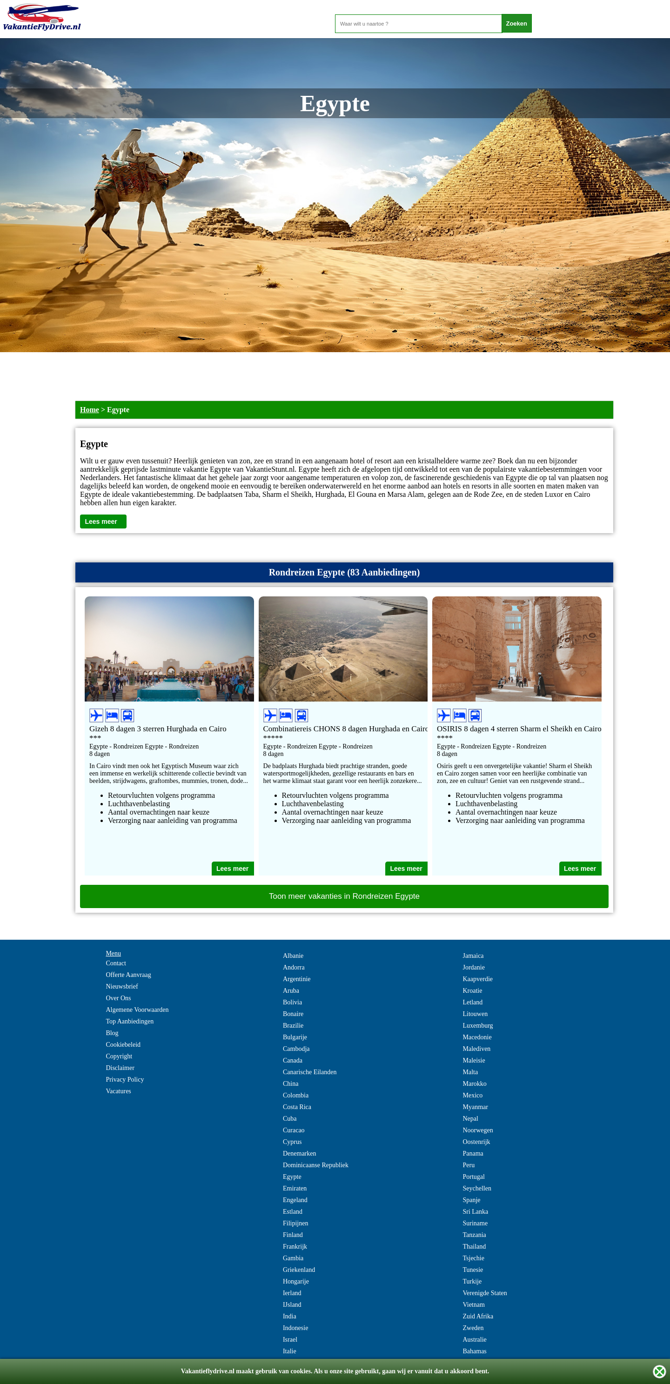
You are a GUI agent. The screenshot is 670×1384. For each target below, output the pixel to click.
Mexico (472, 1095)
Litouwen (475, 1013)
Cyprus (292, 1141)
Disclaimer (120, 1067)
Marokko (474, 1083)
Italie (289, 1351)
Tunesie (472, 1269)
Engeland (295, 1200)
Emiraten (295, 1188)
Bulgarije (295, 1037)
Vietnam (473, 1304)
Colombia (295, 1095)
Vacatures (118, 1091)
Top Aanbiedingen (130, 1021)
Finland (293, 1234)
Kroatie (472, 990)
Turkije (472, 1281)
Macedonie (476, 1037)
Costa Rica (297, 1106)
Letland (472, 1002)
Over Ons (118, 998)
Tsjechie (473, 1258)
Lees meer (101, 521)
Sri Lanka (475, 1211)
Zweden (472, 1327)
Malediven (476, 1048)
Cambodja (296, 1048)
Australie (474, 1339)
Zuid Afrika (477, 1316)
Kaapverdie (477, 979)
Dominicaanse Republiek (315, 1165)
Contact (116, 963)
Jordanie (473, 967)
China (290, 1083)
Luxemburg (477, 1025)
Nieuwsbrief (122, 986)
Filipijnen (295, 1223)
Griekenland (299, 1269)
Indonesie (295, 1327)
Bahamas (474, 1351)
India (289, 1316)
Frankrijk (295, 1246)
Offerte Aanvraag (128, 974)
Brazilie (293, 1025)
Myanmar (475, 1106)
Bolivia (292, 1002)
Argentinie (297, 979)
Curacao (294, 1130)
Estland (292, 1211)
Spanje (471, 1200)
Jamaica (472, 955)
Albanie (293, 955)
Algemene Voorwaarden (137, 1009)
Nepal (470, 1118)
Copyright (119, 1056)
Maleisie (473, 1060)
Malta (470, 1072)
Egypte (292, 1176)
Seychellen (476, 1188)
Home (89, 410)
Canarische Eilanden (309, 1072)
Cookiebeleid (123, 1044)
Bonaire (293, 1013)
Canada (292, 1060)
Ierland (292, 1293)
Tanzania (474, 1234)
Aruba (291, 990)
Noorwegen (477, 1130)
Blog (112, 1033)
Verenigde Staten (484, 1293)
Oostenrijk (476, 1141)
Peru (468, 1165)
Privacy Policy (125, 1079)
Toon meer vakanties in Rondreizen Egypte (344, 896)
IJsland (292, 1304)
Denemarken (299, 1153)
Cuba (290, 1118)
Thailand (474, 1246)
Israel (290, 1339)
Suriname (475, 1223)
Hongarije (296, 1281)
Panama (472, 1153)
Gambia (293, 1258)
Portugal (473, 1176)
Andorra (294, 967)
